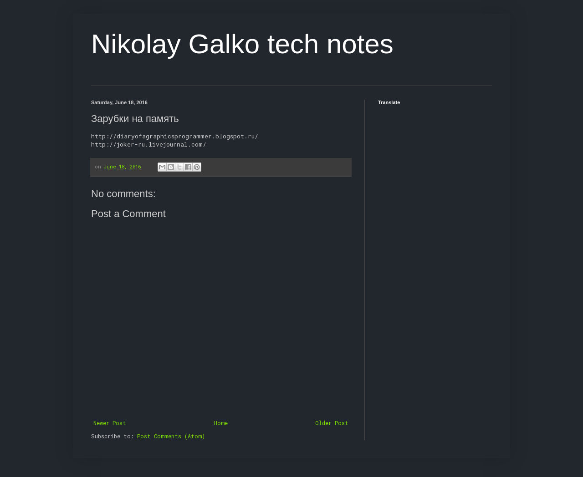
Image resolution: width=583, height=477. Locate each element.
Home (221, 422)
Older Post (331, 422)
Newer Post (109, 422)
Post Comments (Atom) (171, 436)
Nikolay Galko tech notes (242, 44)
